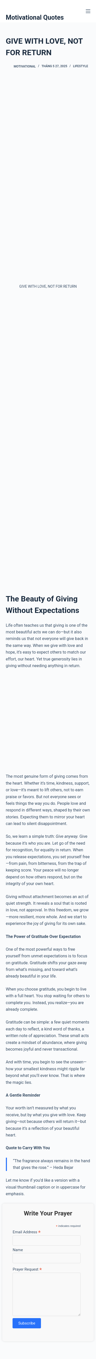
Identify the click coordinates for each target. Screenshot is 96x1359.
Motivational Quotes (35, 17)
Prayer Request (27, 1269)
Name (18, 1250)
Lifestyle (80, 66)
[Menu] (88, 11)
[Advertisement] (48, 128)
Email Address (26, 1232)
